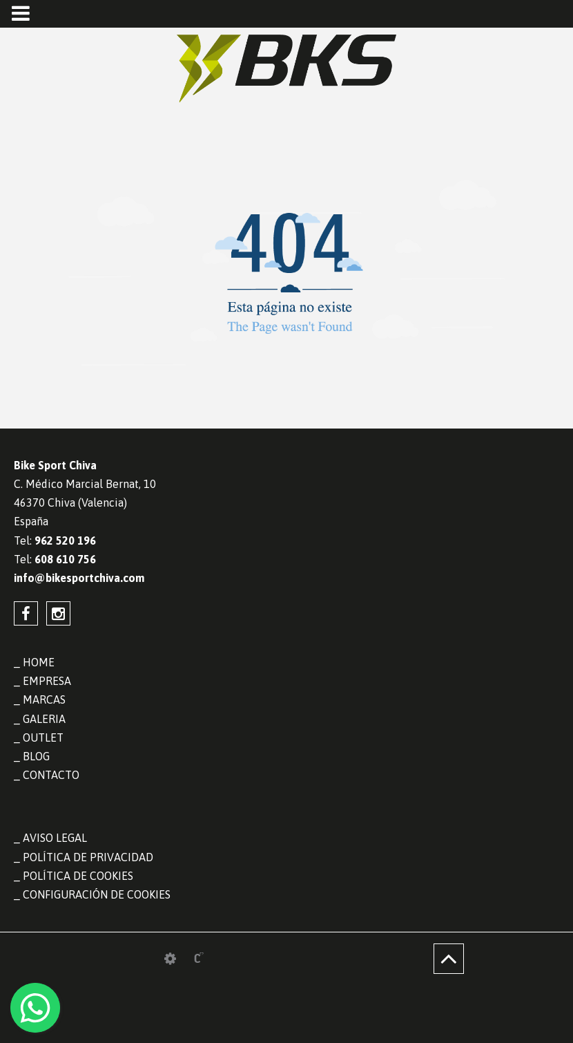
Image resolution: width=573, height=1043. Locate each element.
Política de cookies (78, 876)
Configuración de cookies (97, 894)
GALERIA (44, 719)
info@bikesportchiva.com (79, 578)
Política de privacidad (88, 857)
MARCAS (44, 699)
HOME (39, 662)
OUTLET (43, 737)
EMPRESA (47, 681)
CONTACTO (51, 775)
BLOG (36, 756)
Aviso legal (55, 837)
